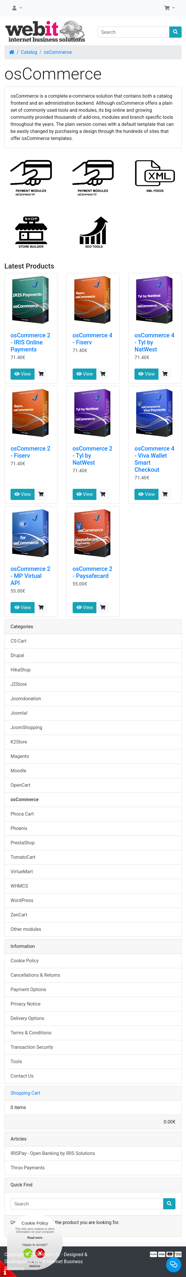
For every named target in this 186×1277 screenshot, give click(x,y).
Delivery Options (27, 1018)
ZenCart (19, 915)
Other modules (26, 929)
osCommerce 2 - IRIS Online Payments (30, 342)
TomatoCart (23, 857)
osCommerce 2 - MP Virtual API (30, 575)
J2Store (19, 684)
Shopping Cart (25, 1093)
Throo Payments (28, 1168)
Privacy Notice (25, 1004)
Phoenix (19, 828)
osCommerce (58, 52)
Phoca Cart (22, 814)
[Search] (134, 32)
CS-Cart (19, 641)
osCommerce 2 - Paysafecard (92, 572)
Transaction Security (32, 1047)
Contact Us (22, 1076)
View (22, 374)
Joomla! (19, 713)
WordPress (22, 900)
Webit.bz (51, 1254)
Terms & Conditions (31, 1033)
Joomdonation (26, 698)
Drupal (17, 655)
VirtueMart (22, 871)
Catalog (29, 52)
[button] (16, 8)
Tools (16, 1061)
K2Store (19, 742)
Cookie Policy (25, 960)
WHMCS (19, 886)
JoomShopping (26, 727)
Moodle (18, 770)
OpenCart (20, 785)
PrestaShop (23, 843)
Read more (34, 1237)
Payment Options (28, 989)
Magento (20, 756)
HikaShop (21, 670)
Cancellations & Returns (35, 975)
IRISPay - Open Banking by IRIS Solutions (53, 1153)
